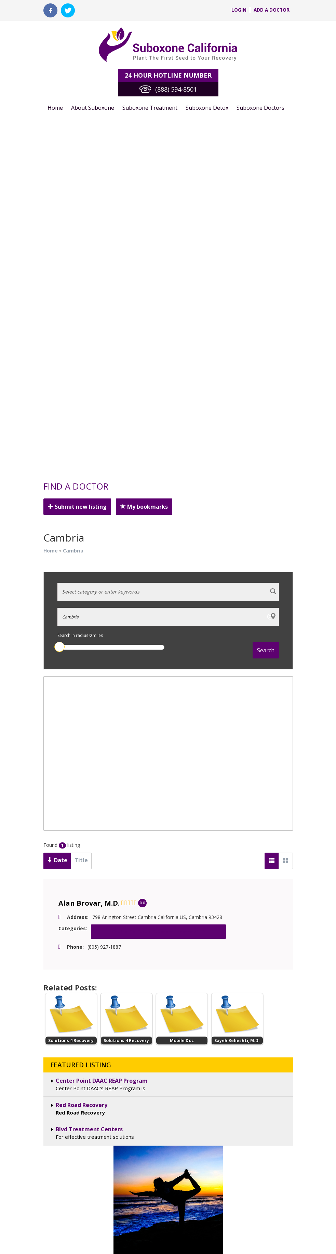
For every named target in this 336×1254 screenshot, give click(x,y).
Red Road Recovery (81, 732)
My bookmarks (135, 161)
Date (55, 495)
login (237, 10)
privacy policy (278, 1047)
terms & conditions (234, 1047)
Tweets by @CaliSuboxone (216, 934)
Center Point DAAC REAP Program (101, 708)
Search (265, 285)
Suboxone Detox (198, 98)
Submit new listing (74, 161)
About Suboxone (90, 98)
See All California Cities (168, 858)
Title (75, 495)
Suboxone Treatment (144, 98)
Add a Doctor (271, 10)
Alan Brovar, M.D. (86, 538)
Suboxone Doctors (248, 98)
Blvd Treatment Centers (86, 756)
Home (55, 98)
